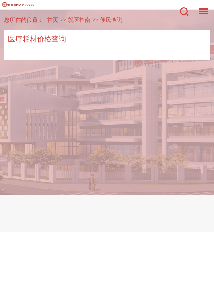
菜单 (201, 7)
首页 (52, 20)
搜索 (184, 12)
